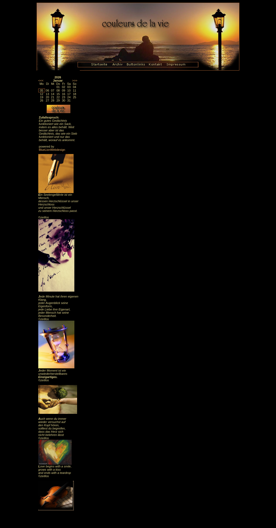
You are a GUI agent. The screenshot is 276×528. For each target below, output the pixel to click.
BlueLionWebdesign (52, 149)
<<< (40, 80)
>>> (74, 80)
